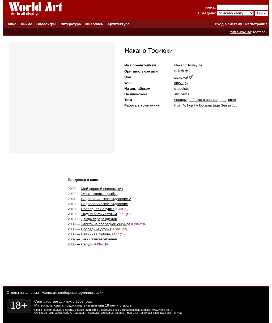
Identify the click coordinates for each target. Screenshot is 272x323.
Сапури (87, 244)
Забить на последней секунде (105, 224)
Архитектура (118, 24)
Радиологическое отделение (104, 204)
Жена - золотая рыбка (99, 194)
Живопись (94, 24)
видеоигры (107, 312)
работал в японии (203, 100)
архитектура (174, 312)
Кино (12, 24)
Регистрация (256, 24)
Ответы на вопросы (23, 293)
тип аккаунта (240, 32)
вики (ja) (181, 83)
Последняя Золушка (97, 209)
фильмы (80, 312)
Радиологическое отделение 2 (106, 199)
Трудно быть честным (99, 214)
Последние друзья (96, 229)
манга (130, 312)
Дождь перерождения (99, 219)
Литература (71, 24)
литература (143, 312)
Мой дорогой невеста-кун (102, 189)
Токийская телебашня (99, 239)
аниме (120, 312)
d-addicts (181, 89)
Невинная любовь (95, 234)
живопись (158, 312)
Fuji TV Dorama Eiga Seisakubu (212, 105)
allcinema (181, 94)
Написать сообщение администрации (72, 293)
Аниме (26, 24)
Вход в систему (228, 24)
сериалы (93, 312)
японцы (180, 100)
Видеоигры (46, 24)
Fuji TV (179, 105)
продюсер (228, 100)
